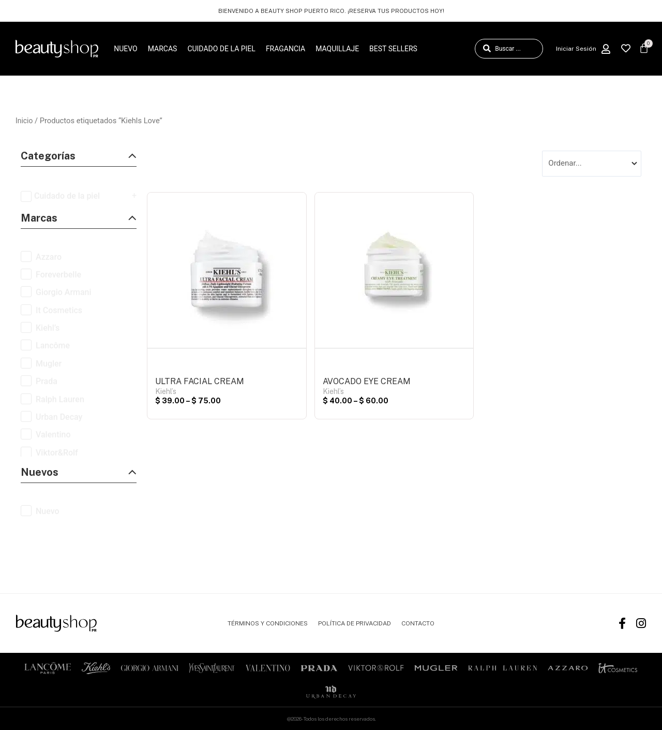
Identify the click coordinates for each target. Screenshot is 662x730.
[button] (79, 159)
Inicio (25, 120)
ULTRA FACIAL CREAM (199, 383)
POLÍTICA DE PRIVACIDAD (354, 623)
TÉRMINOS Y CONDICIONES (268, 623)
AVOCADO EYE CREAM (367, 383)
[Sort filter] (591, 164)
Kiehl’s (165, 393)
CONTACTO (417, 623)
